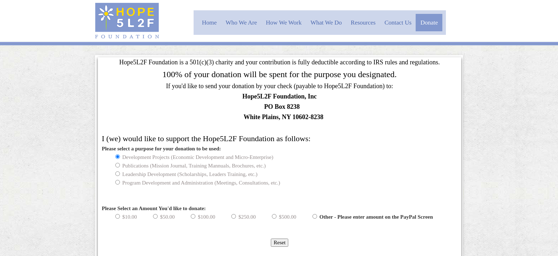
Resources (363, 22)
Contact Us (397, 22)
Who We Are (241, 22)
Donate (429, 22)
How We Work (284, 22)
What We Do (326, 22)
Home (209, 22)
